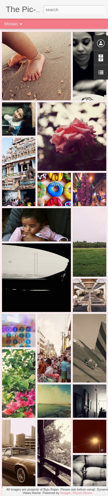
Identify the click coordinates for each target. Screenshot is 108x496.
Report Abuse (82, 493)
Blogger (65, 493)
